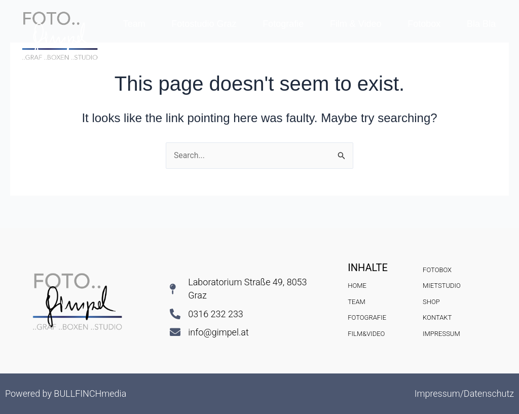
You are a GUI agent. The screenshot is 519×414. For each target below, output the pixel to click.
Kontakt (309, 47)
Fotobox (423, 24)
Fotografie (283, 24)
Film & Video (356, 24)
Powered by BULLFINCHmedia (65, 393)
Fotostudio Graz (203, 24)
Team (134, 24)
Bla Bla (481, 24)
